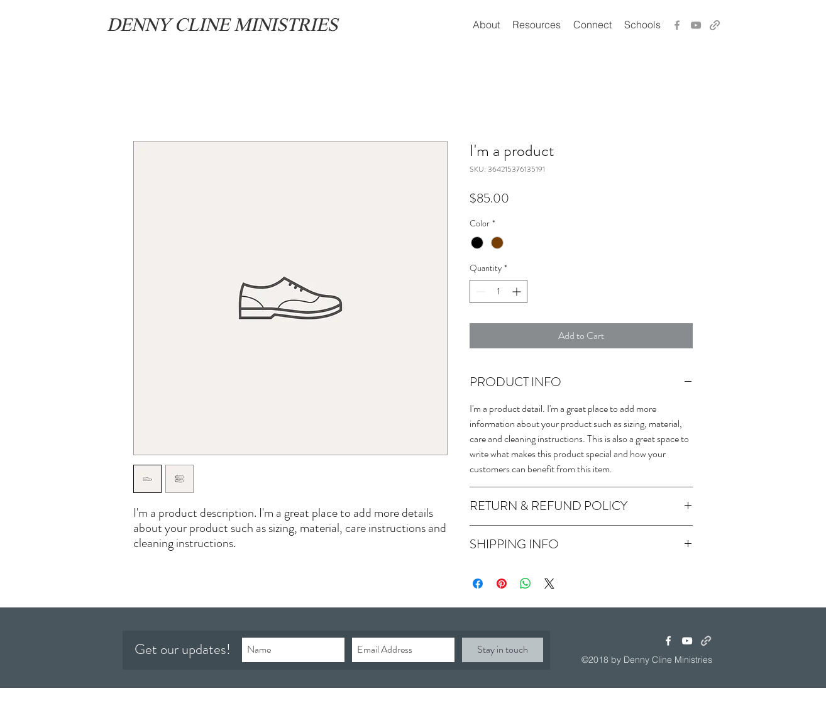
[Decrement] (479, 291)
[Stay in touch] (502, 650)
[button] (536, 24)
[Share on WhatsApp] (525, 583)
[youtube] (687, 640)
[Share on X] (549, 583)
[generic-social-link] (714, 25)
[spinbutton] (498, 291)
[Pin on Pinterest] (501, 583)
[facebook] (668, 640)
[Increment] (518, 291)
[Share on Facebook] (477, 583)
